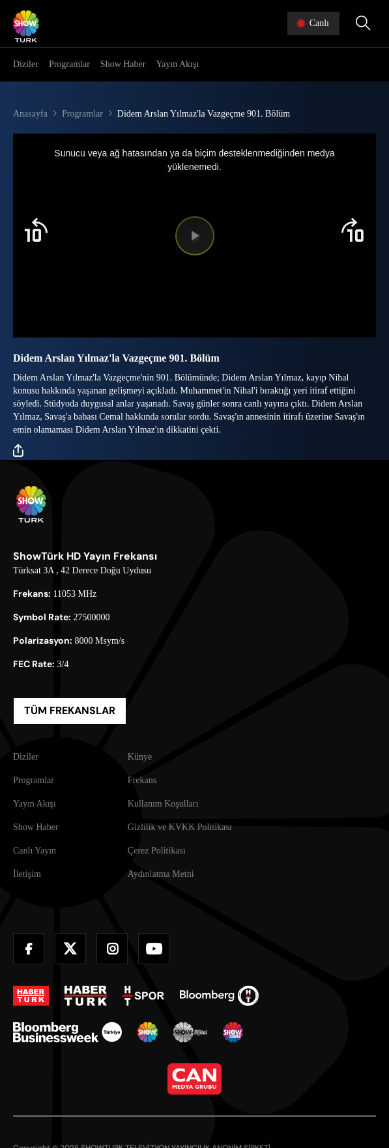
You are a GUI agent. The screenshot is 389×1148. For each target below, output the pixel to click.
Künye (140, 757)
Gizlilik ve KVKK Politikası (180, 827)
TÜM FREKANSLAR (69, 710)
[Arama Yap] (363, 23)
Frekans (142, 780)
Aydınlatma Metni (161, 874)
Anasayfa (30, 114)
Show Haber (123, 64)
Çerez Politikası (157, 850)
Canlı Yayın (34, 850)
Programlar (69, 64)
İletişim (27, 874)
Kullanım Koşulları (163, 804)
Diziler (25, 64)
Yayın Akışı (177, 64)
